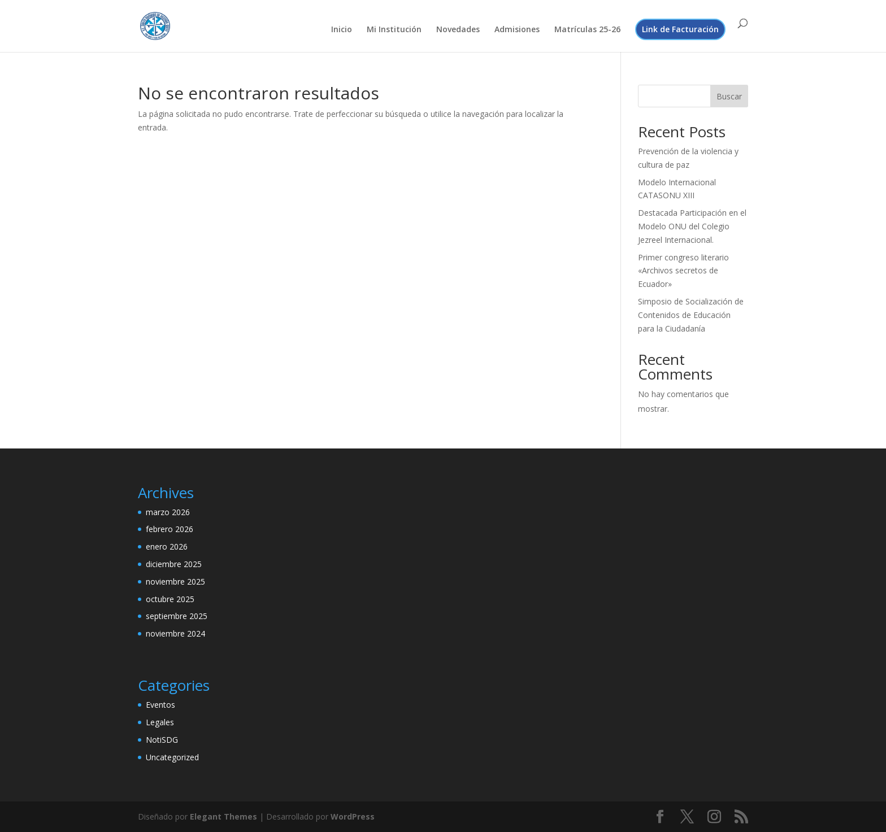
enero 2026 (167, 546)
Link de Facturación (680, 29)
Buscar (729, 96)
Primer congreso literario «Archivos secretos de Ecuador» (683, 271)
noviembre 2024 (175, 633)
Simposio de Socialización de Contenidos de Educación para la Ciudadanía (691, 315)
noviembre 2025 (175, 581)
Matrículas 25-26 (587, 29)
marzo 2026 (168, 512)
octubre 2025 (170, 599)
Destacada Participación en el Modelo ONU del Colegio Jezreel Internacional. (692, 226)
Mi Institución (394, 29)
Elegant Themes (223, 816)
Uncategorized (172, 757)
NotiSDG (162, 739)
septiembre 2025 (176, 616)
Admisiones (517, 29)
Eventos (160, 704)
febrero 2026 (169, 529)
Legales (160, 722)
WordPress (353, 816)
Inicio (341, 29)
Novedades (458, 29)
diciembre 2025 (174, 564)
